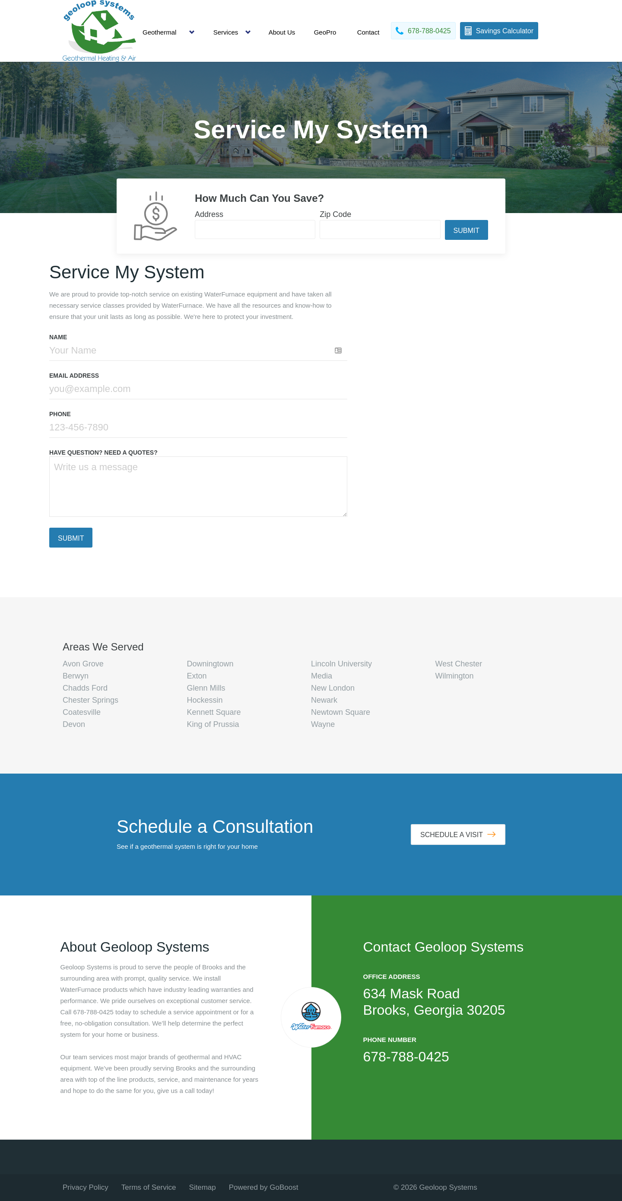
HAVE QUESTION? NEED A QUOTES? (103, 452)
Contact (368, 32)
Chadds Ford (85, 688)
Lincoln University (341, 663)
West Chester (458, 663)
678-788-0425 (406, 1056)
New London (333, 688)
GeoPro (325, 32)
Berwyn (76, 676)
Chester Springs (90, 700)
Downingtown (210, 663)
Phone (60, 414)
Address (209, 214)
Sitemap (202, 1187)
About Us (282, 32)
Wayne (323, 724)
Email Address (74, 375)
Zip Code (335, 214)
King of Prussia (213, 724)
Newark (324, 700)
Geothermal (159, 32)
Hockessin (205, 700)
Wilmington (454, 676)
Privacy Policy (85, 1187)
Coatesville (82, 712)
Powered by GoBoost (263, 1187)
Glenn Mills (206, 688)
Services (225, 32)
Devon (74, 724)
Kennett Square (214, 712)
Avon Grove (83, 663)
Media (321, 676)
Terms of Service (148, 1187)
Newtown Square (340, 712)
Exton (197, 676)
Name (58, 337)
